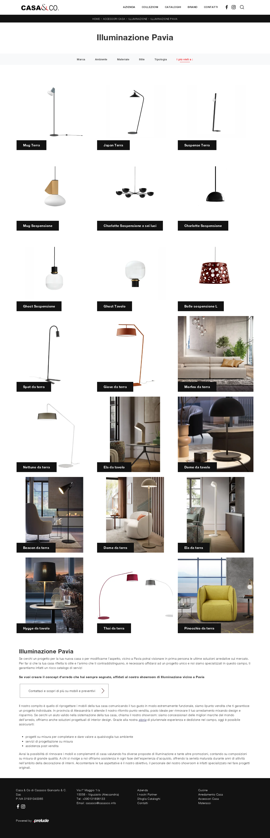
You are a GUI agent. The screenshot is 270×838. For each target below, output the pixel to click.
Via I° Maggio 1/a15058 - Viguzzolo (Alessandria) (98, 792)
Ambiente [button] (101, 59)
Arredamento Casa (210, 794)
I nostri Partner (147, 794)
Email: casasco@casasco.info (96, 803)
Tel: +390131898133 (91, 798)
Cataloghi (173, 7)
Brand (192, 7)
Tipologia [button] (161, 59)
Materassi (204, 803)
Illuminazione (137, 18)
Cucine (203, 790)
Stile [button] (142, 59)
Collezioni (150, 7)
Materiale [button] (123, 59)
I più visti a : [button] (185, 59)
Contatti (211, 7)
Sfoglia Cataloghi (148, 798)
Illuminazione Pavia (164, 18)
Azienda (129, 7)
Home (96, 18)
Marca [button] (81, 59)
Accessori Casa (114, 18)
